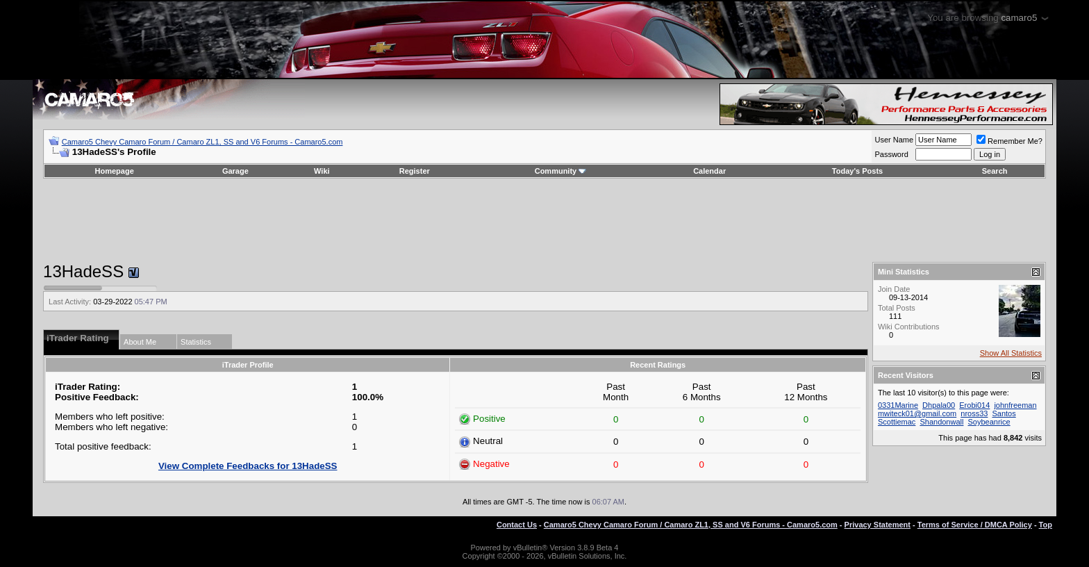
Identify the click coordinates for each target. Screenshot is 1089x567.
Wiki (322, 171)
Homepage (114, 171)
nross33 (974, 413)
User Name (893, 139)
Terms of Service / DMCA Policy (974, 524)
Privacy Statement (878, 524)
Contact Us (517, 524)
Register (414, 171)
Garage (235, 171)
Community (561, 171)
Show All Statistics (1011, 353)
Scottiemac (896, 422)
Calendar (709, 171)
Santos (1003, 413)
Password (891, 154)
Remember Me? (1009, 141)
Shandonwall (941, 422)
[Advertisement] (544, 220)
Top (1045, 524)
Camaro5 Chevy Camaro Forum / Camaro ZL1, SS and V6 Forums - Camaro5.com (202, 142)
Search (995, 171)
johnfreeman (1015, 405)
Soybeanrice (989, 422)
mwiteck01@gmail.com (917, 413)
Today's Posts (857, 171)
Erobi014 (974, 405)
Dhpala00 (938, 405)
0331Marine (898, 405)
